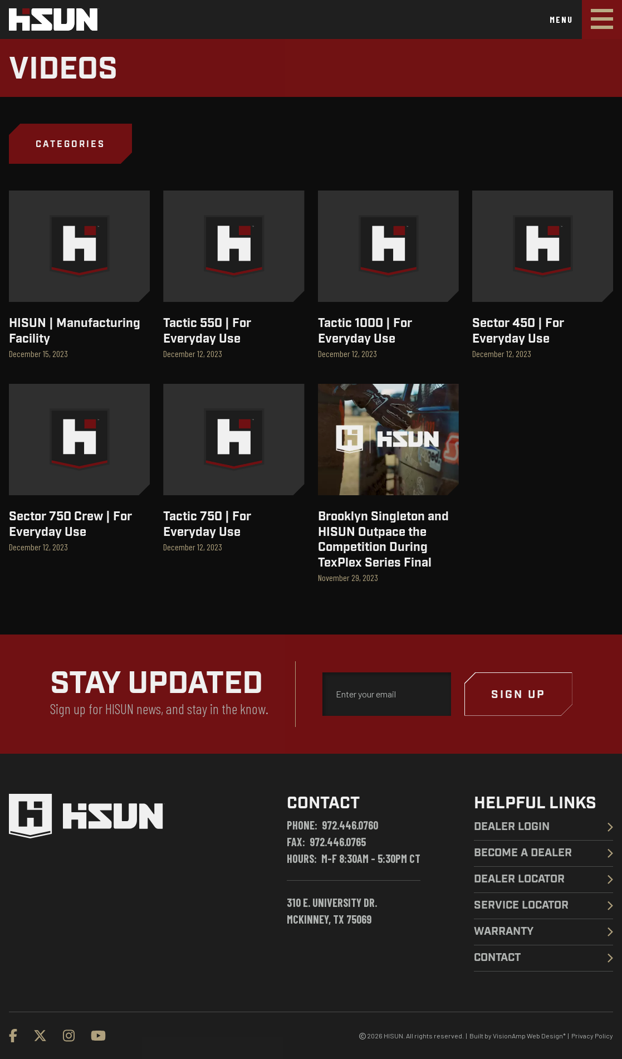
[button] (70, 144)
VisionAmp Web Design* (529, 1036)
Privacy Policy (592, 1036)
